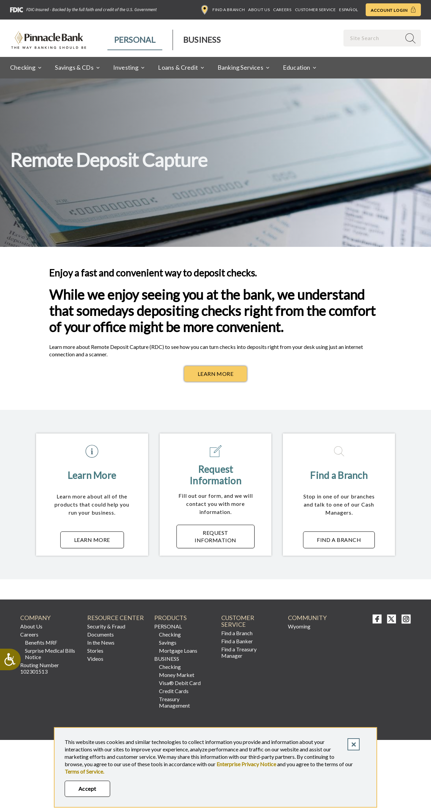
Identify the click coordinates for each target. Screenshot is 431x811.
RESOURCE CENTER (115, 617)
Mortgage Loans (178, 650)
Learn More (216, 373)
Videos (95, 658)
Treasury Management (174, 702)
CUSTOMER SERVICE (237, 621)
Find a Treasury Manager (239, 652)
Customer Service (315, 9)
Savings (167, 642)
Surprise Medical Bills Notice (50, 653)
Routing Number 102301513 (39, 668)
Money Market (176, 675)
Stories (95, 650)
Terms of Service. (84, 771)
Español (348, 9)
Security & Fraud (106, 626)
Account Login (393, 10)
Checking (170, 634)
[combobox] (373, 38)
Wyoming (299, 626)
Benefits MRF (41, 642)
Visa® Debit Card (180, 683)
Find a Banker (237, 641)
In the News (100, 642)
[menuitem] (135, 40)
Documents (100, 634)
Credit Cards (174, 691)
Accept (87, 788)
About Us (259, 9)
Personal (135, 39)
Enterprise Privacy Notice (246, 764)
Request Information (225, 536)
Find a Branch (223, 10)
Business (202, 39)
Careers (282, 9)
